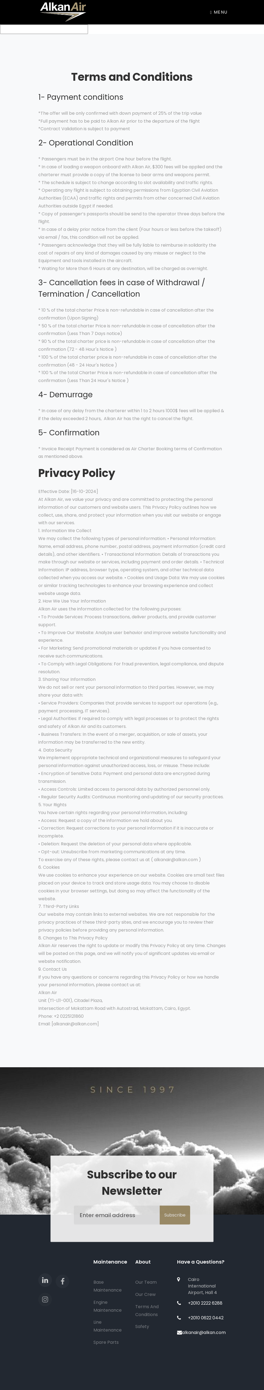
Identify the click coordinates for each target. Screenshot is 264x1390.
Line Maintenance (107, 1326)
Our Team (146, 1282)
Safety (142, 1326)
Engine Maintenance (107, 1306)
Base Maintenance (107, 1286)
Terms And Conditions (147, 1311)
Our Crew (145, 1294)
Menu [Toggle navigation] (219, 12)
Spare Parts (106, 1342)
